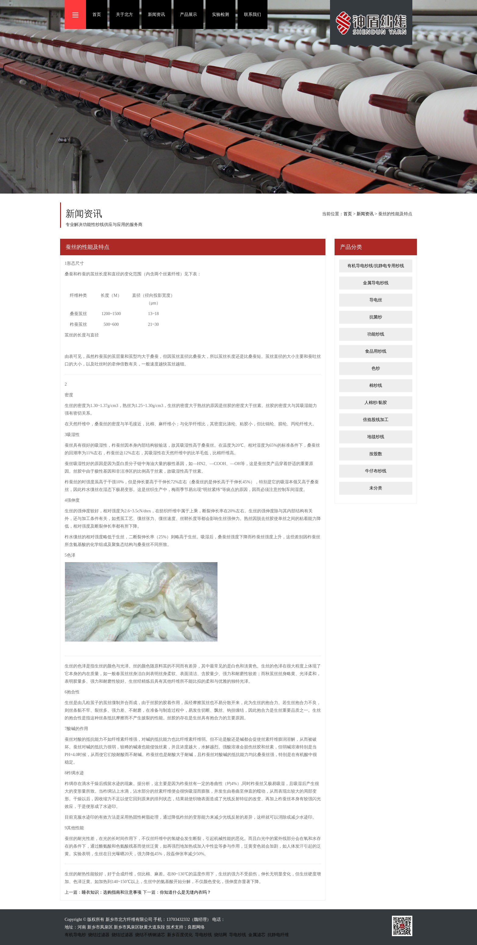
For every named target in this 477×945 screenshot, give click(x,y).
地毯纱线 (375, 436)
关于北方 (124, 14)
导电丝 (375, 300)
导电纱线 (203, 934)
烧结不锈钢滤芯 (150, 934)
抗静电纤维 (278, 934)
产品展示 (188, 14)
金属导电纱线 (376, 283)
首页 (96, 14)
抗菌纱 (375, 317)
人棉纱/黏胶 (375, 402)
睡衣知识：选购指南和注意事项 (112, 892)
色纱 (375, 368)
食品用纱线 (375, 351)
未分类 (375, 488)
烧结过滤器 (98, 934)
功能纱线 (375, 334)
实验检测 (220, 14)
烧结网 (220, 934)
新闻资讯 (156, 14)
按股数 (375, 454)
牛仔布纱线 (375, 471)
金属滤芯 (256, 934)
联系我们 (252, 14)
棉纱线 (375, 385)
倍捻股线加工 (376, 419)
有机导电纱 (75, 934)
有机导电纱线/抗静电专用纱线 (375, 266)
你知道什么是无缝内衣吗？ (185, 892)
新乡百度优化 (180, 934)
